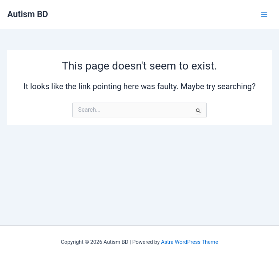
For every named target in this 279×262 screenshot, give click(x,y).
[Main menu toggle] (264, 14)
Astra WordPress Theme (189, 242)
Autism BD (27, 14)
